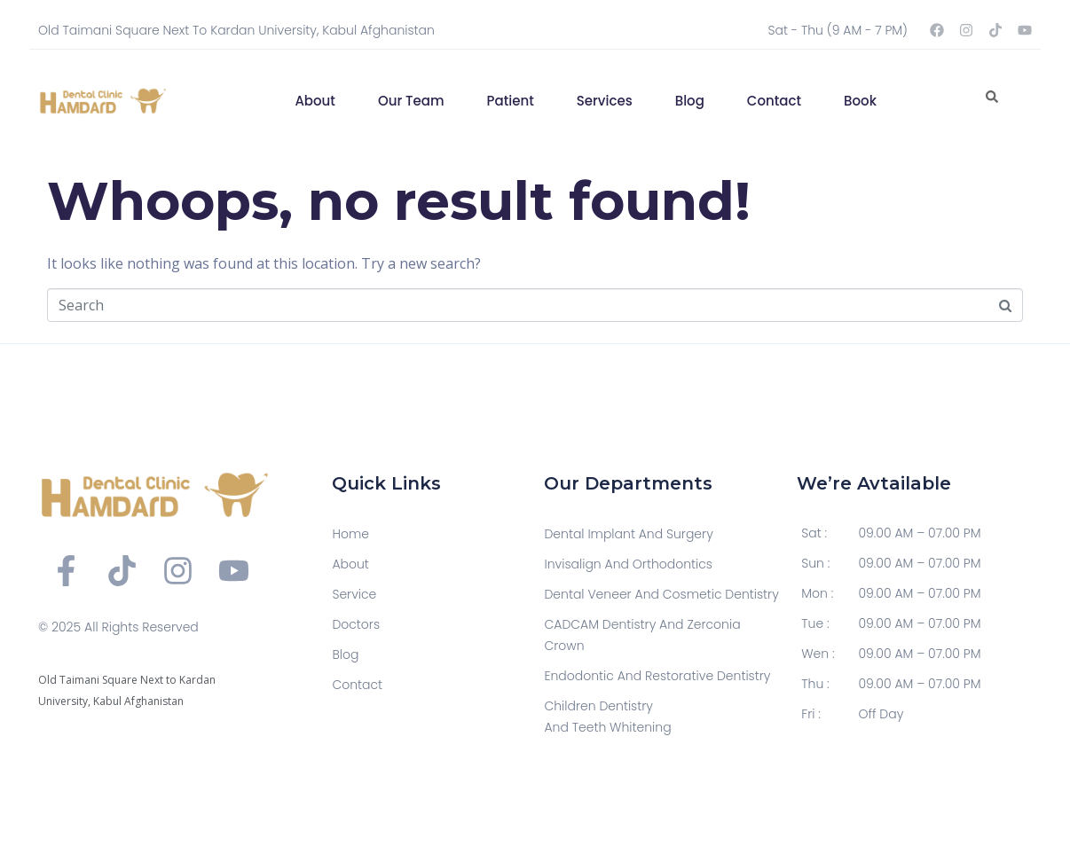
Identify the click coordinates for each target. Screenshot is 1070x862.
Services (605, 100)
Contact (774, 100)
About (315, 100)
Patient (510, 100)
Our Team (411, 100)
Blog (689, 100)
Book (860, 100)
